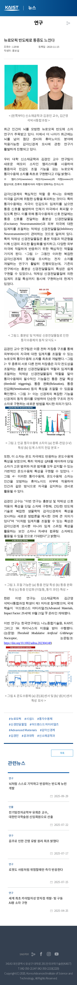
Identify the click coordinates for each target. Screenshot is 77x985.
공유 (68, 23)
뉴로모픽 (16, 719)
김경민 (15, 736)
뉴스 (32, 8)
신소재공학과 (47, 736)
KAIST (12, 8)
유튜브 (57, 954)
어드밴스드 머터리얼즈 (45, 724)
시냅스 (30, 719)
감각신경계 (48, 730)
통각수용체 (45, 719)
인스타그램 (49, 954)
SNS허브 (24, 954)
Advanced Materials (24, 730)
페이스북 (41, 954)
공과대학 (29, 736)
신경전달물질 (19, 724)
